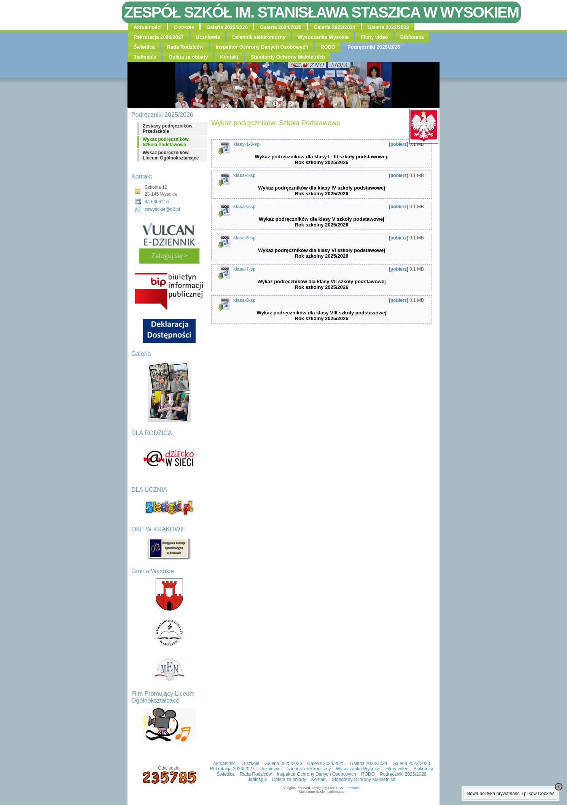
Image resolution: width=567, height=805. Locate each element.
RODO (327, 47)
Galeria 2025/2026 (227, 27)
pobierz (398, 144)
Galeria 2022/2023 (388, 27)
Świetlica (144, 47)
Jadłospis (145, 57)
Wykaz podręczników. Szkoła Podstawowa (166, 142)
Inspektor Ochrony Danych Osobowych (262, 47)
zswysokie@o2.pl (162, 209)
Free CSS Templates (344, 788)
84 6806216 (157, 201)
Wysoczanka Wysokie (323, 37)
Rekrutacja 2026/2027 (159, 37)
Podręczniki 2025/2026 (373, 47)
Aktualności (148, 27)
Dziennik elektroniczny (258, 37)
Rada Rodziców (185, 47)
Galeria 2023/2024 (334, 27)
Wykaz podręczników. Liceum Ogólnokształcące (171, 155)
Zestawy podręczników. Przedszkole (168, 128)
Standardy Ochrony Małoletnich (288, 57)
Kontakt (229, 57)
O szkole (184, 27)
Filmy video (374, 37)
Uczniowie (208, 37)
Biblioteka (412, 37)
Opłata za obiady (188, 57)
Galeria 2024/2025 (280, 27)
